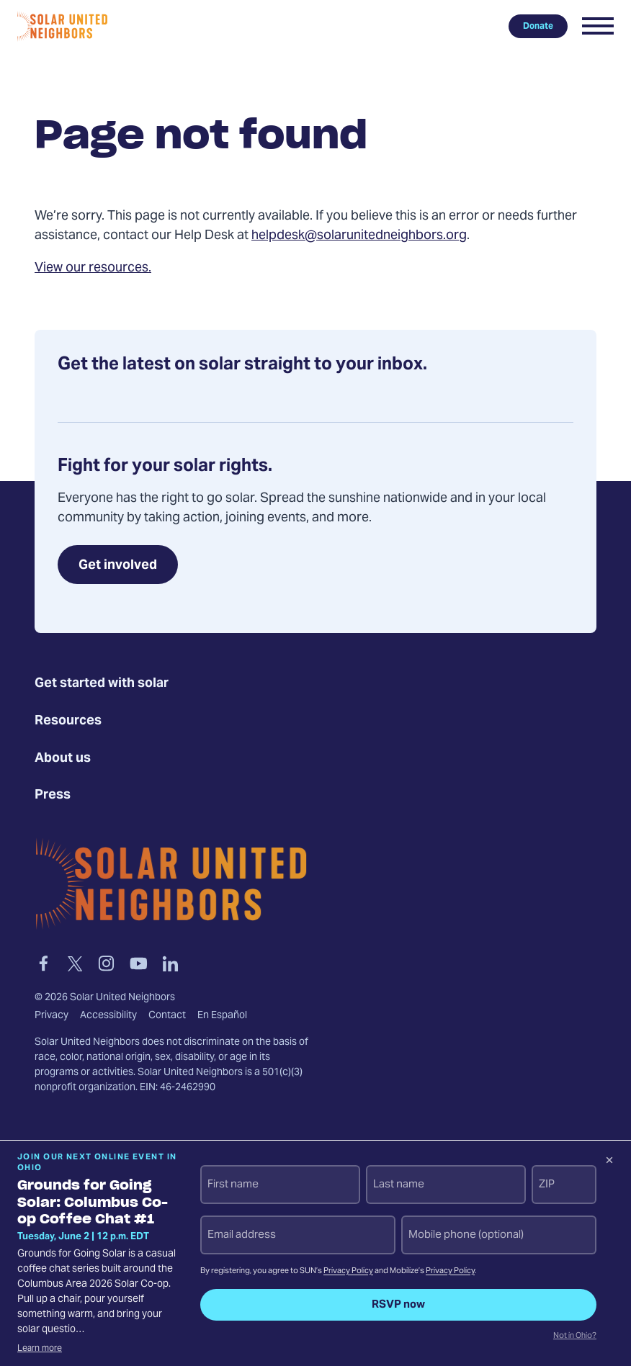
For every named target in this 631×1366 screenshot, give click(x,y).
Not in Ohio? (574, 1336)
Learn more (39, 1348)
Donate (538, 26)
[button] (598, 26)
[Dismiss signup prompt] (609, 1162)
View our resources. (93, 268)
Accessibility (108, 1016)
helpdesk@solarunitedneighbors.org (359, 236)
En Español (222, 1016)
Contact (167, 1016)
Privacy (51, 1016)
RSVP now (398, 1304)
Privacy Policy (348, 1271)
